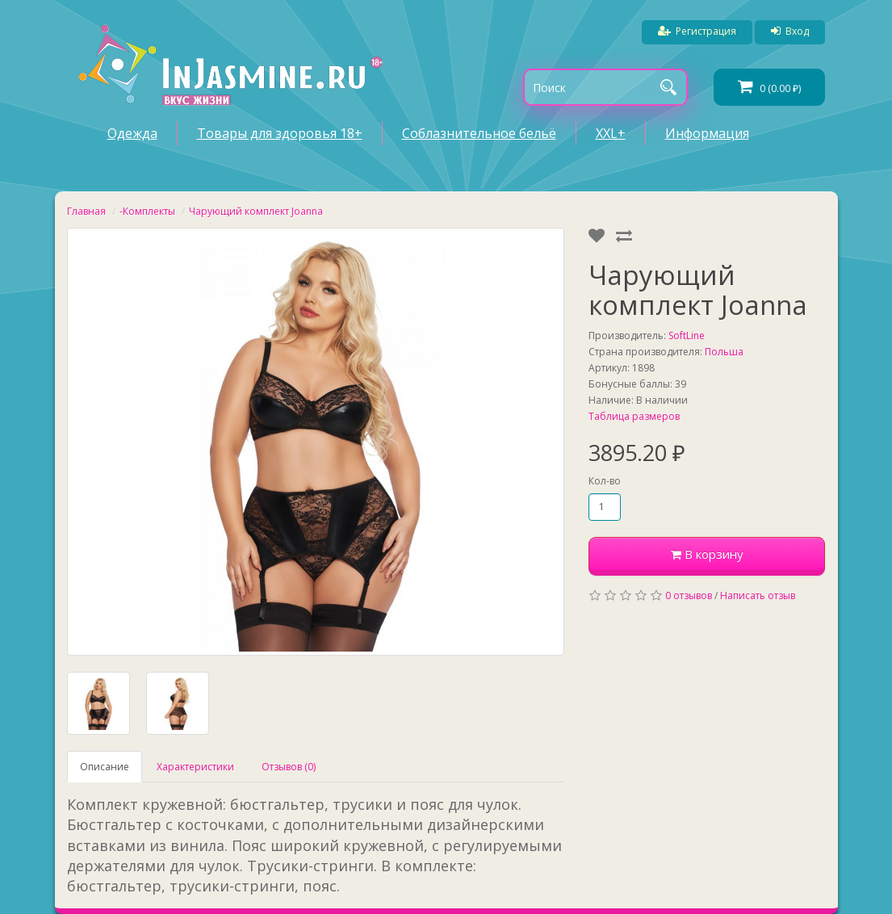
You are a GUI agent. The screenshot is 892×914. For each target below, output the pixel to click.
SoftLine (686, 335)
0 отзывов (688, 595)
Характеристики (195, 767)
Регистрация (697, 31)
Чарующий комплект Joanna (256, 211)
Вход (790, 31)
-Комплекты (147, 211)
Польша (724, 351)
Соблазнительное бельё (479, 133)
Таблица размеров (634, 416)
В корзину (707, 554)
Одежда (132, 133)
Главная (86, 211)
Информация (707, 133)
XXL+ (611, 133)
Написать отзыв (757, 595)
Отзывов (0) (289, 767)
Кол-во (604, 481)
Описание (104, 767)
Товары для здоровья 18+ (279, 133)
